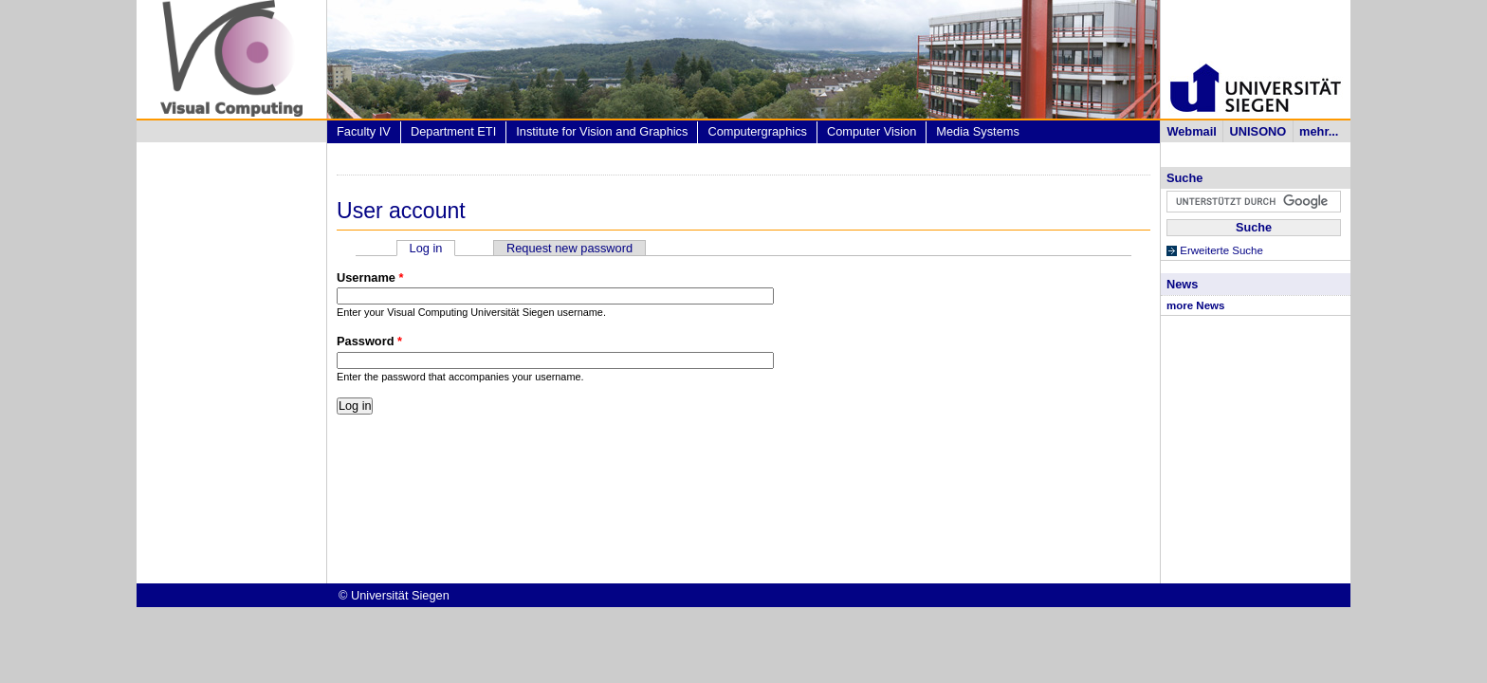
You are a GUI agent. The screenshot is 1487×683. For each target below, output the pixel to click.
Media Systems (977, 131)
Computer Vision (871, 131)
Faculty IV (364, 131)
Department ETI (453, 131)
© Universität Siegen (394, 595)
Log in (433, 248)
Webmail (1191, 131)
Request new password (569, 248)
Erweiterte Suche (1221, 250)
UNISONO (1258, 131)
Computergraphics (757, 131)
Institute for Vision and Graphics (602, 131)
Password (369, 341)
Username (370, 277)
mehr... (1318, 131)
